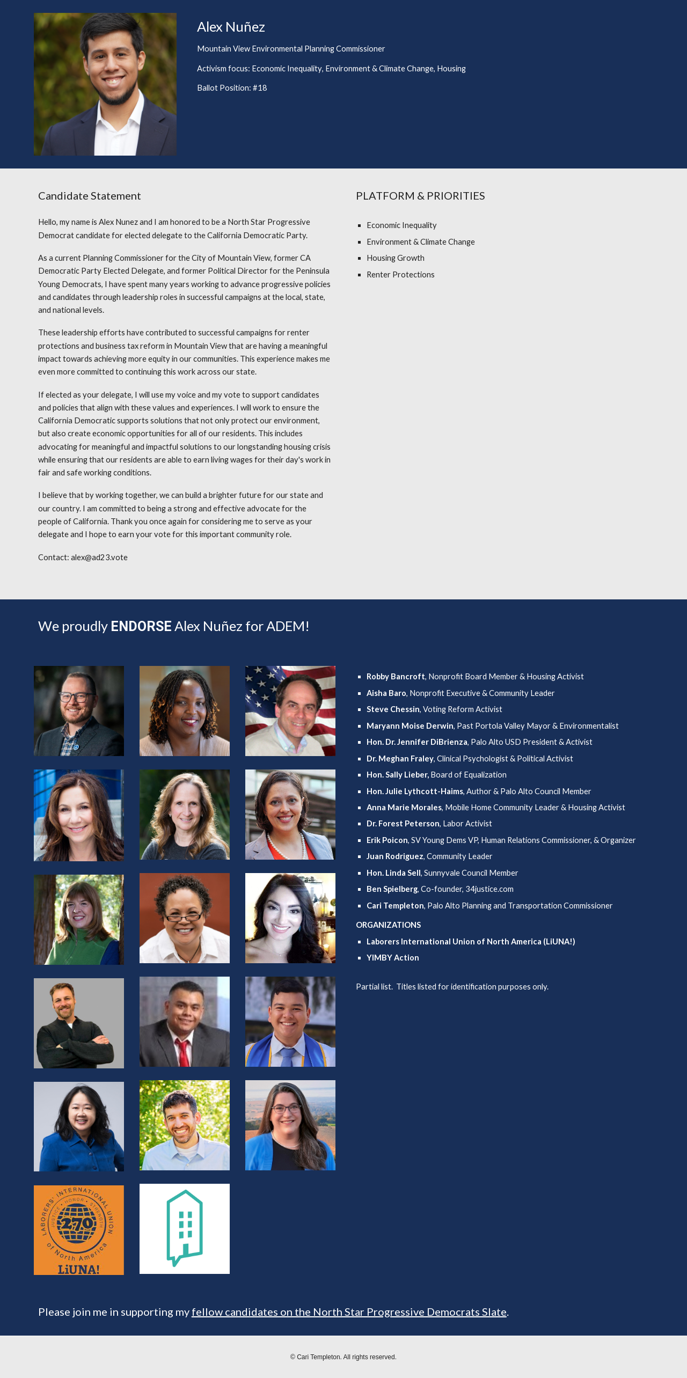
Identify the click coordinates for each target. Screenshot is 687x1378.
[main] (423, 56)
